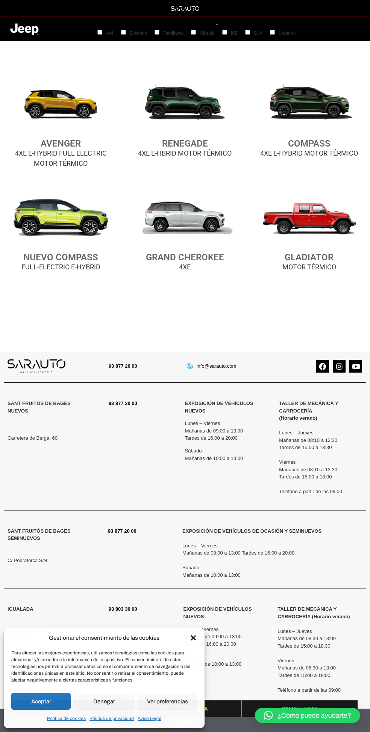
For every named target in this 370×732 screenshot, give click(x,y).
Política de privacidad (111, 718)
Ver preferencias (167, 701)
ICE (234, 33)
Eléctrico (138, 33)
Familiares (173, 33)
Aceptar (41, 701)
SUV (258, 33)
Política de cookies (66, 718)
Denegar (104, 701)
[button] (193, 638)
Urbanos (287, 33)
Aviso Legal (149, 718)
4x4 (110, 33)
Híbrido (207, 33)
